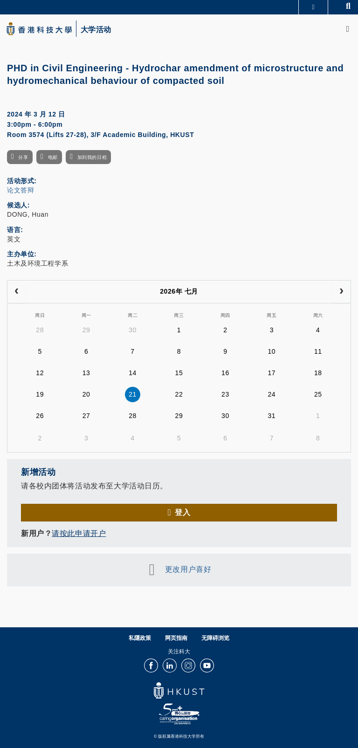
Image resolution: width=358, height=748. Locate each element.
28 (40, 330)
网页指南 (176, 638)
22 (179, 394)
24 (271, 394)
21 (133, 394)
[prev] (16, 292)
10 (271, 351)
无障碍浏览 (215, 638)
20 (86, 394)
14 (133, 373)
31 (271, 415)
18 (318, 373)
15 (179, 373)
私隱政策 (140, 638)
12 (40, 373)
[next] (341, 292)
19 (40, 394)
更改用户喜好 (188, 569)
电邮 (53, 157)
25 (318, 394)
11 (318, 351)
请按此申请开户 (79, 533)
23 (225, 394)
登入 (182, 512)
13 (86, 373)
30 (133, 330)
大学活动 (96, 30)
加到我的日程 (92, 157)
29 (86, 330)
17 (271, 373)
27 (86, 415)
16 (225, 373)
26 (40, 415)
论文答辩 (20, 190)
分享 (23, 157)
